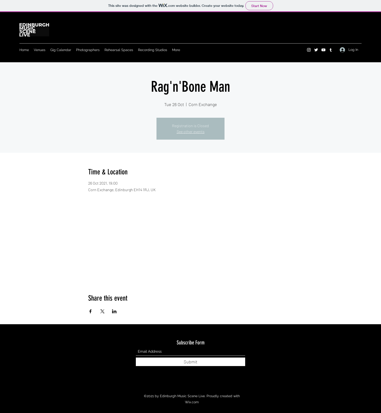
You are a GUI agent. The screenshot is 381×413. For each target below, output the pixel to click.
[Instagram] (308, 49)
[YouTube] (323, 49)
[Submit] (190, 362)
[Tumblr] (330, 49)
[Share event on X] (102, 311)
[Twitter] (316, 49)
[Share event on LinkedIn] (114, 311)
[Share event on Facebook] (90, 311)
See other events (191, 131)
